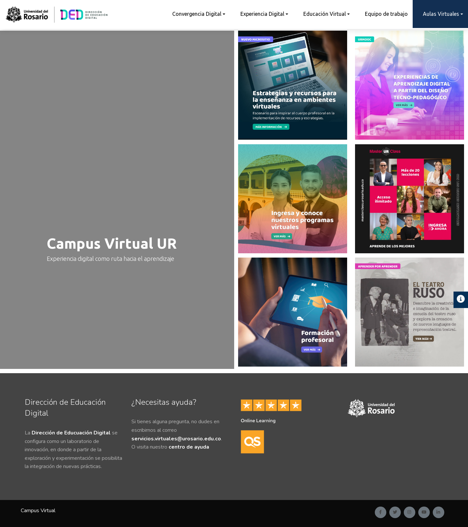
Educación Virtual (324, 14)
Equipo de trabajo (386, 14)
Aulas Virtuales (441, 14)
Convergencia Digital (196, 14)
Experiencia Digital (262, 14)
